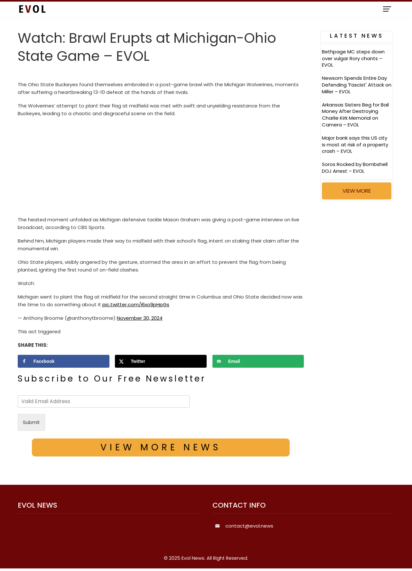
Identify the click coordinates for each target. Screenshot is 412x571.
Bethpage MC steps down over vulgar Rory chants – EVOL (353, 58)
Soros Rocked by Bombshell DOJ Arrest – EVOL (355, 167)
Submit (31, 422)
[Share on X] (161, 361)
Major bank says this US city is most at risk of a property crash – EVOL (355, 144)
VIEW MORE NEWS (160, 447)
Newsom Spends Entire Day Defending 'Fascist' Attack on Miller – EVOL (356, 85)
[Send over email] (258, 361)
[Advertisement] (161, 168)
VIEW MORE (356, 191)
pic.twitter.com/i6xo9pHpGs (135, 304)
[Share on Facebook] (63, 361)
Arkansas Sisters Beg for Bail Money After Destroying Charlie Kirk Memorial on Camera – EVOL (355, 114)
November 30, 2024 (140, 318)
